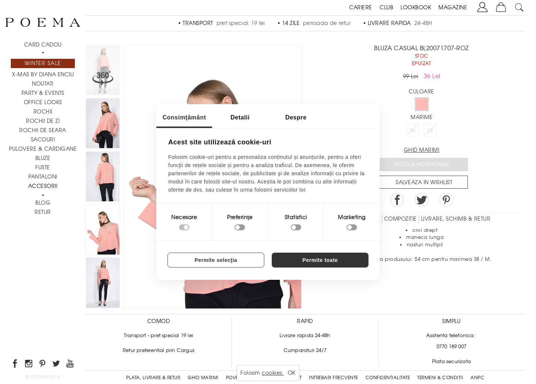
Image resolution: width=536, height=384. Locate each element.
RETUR (43, 212)
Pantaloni (42, 177)
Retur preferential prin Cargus (158, 350)
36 (412, 131)
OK (292, 373)
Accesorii (43, 186)
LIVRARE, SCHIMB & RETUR (456, 219)
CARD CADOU (43, 45)
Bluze (43, 158)
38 (430, 131)
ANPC (477, 377)
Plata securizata (451, 361)
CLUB (386, 7)
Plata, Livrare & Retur (153, 377)
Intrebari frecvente (333, 377)
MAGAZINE (452, 7)
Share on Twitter (421, 200)
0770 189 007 (451, 346)
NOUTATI (43, 84)
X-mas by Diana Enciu (43, 74)
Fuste (42, 167)
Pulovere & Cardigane (43, 149)
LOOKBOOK (416, 7)
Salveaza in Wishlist (424, 182)
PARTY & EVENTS (43, 93)
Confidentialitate (388, 377)
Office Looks (43, 102)
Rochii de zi (43, 121)
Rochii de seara (42, 130)
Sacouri (43, 140)
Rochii (43, 112)
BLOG (42, 203)
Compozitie (400, 219)
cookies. (273, 373)
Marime (422, 117)
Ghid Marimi (203, 377)
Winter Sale (43, 63)
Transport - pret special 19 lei (158, 335)
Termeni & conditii (440, 377)
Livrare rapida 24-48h (305, 335)
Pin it (446, 200)
